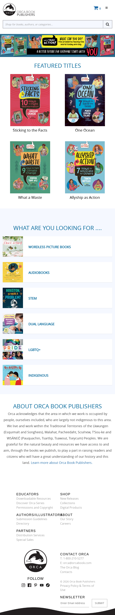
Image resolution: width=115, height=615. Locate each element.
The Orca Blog (69, 567)
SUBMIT (99, 603)
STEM (32, 298)
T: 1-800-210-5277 (72, 558)
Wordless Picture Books (49, 247)
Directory (22, 523)
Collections (67, 503)
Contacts (66, 572)
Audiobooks (38, 272)
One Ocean (85, 130)
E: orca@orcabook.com (75, 563)
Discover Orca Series (30, 503)
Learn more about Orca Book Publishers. (62, 462)
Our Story (66, 519)
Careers (65, 523)
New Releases (69, 499)
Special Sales (25, 540)
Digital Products (71, 508)
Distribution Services (30, 535)
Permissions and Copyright (34, 508)
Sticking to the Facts (30, 130)
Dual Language (41, 324)
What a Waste (30, 197)
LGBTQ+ (34, 350)
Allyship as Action (85, 197)
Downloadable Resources (33, 499)
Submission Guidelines (31, 519)
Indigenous (38, 375)
